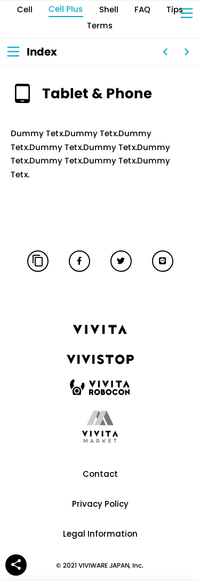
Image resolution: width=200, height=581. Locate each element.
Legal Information (100, 533)
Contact (100, 474)
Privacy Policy (100, 503)
